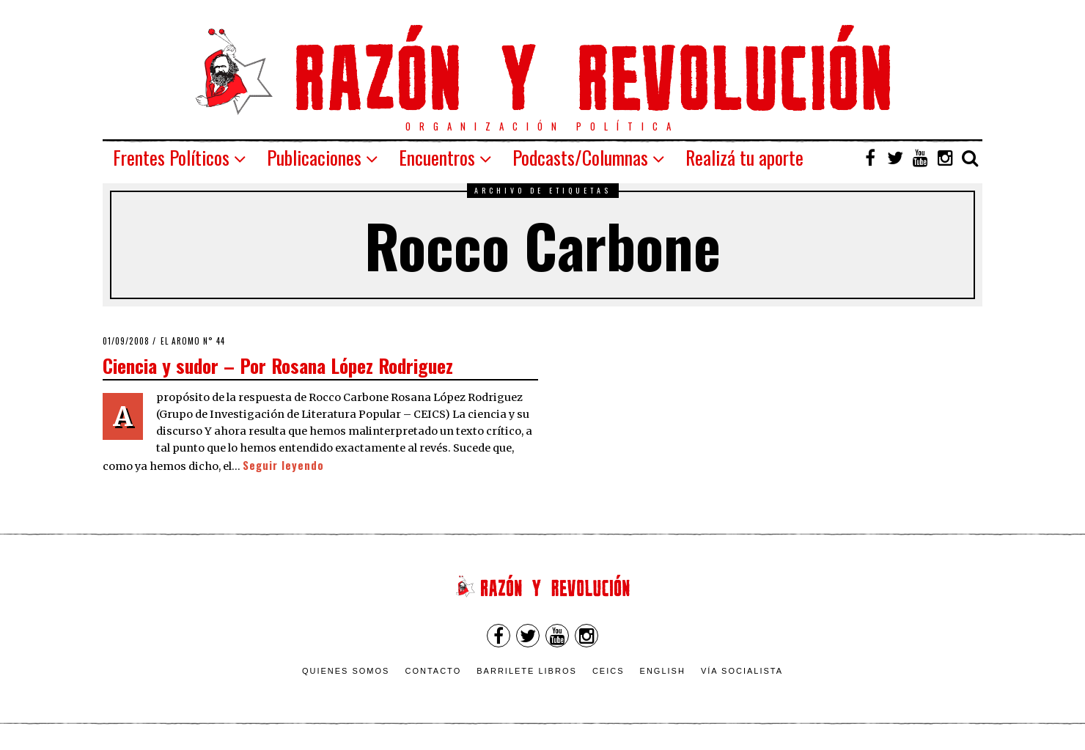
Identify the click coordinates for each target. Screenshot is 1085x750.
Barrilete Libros (527, 670)
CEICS (608, 670)
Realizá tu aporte (744, 157)
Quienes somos (346, 670)
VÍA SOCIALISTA (742, 670)
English (662, 670)
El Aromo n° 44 (193, 341)
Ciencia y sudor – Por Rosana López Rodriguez (278, 365)
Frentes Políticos (171, 157)
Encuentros (437, 157)
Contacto (433, 670)
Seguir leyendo (283, 465)
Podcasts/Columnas (580, 157)
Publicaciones (314, 157)
